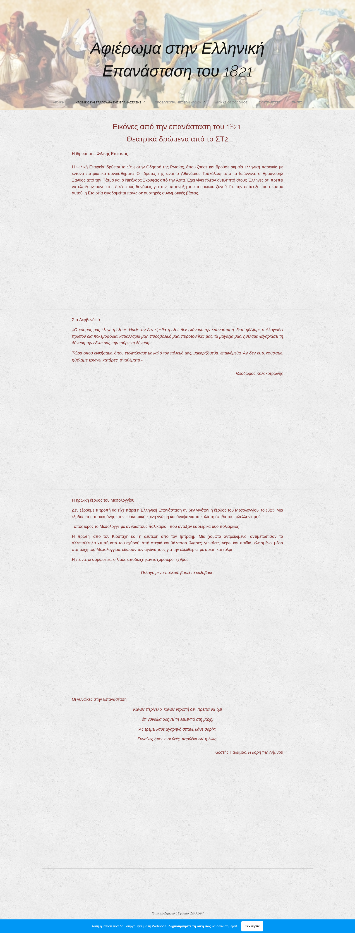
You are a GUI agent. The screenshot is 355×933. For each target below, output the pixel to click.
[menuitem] (150, 102)
